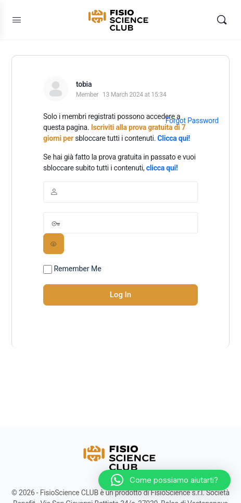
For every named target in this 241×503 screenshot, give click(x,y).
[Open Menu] (16, 20)
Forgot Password (192, 120)
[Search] (221, 19)
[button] (164, 480)
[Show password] (53, 243)
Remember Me (72, 269)
